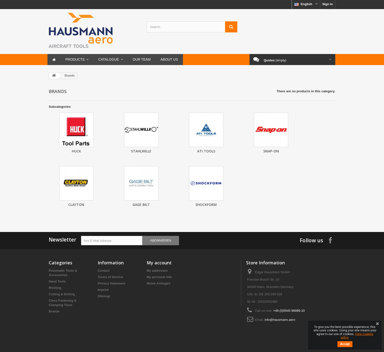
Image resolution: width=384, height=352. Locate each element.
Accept (345, 344)
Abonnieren (160, 240)
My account (159, 263)
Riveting (55, 288)
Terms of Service (110, 277)
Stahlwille (141, 151)
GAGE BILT (141, 204)
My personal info (159, 277)
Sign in (327, 4)
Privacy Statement (111, 283)
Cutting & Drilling (62, 294)
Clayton (76, 204)
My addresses (157, 270)
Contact (103, 270)
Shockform (206, 204)
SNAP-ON (271, 151)
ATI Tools (206, 151)
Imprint (103, 290)
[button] (76, 59)
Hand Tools (57, 281)
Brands (54, 311)
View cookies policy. (357, 335)
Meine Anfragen (158, 283)
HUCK (76, 151)
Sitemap (104, 296)
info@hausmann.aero (280, 320)
